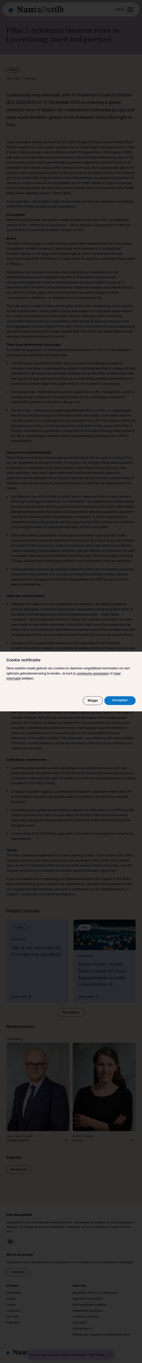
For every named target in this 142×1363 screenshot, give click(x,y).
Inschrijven (18, 1272)
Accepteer (120, 700)
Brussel (11, 1299)
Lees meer (22, 996)
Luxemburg (13, 1311)
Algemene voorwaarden (88, 1299)
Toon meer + (71, 1012)
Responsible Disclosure (87, 1311)
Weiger (93, 701)
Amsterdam (13, 1293)
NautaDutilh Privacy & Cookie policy (95, 1293)
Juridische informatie (86, 1317)
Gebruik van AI (82, 1329)
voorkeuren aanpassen (92, 674)
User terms (80, 1323)
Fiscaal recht (18, 1169)
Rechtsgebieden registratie (90, 1305)
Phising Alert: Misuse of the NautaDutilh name (101, 1335)
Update (13, 70)
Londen (11, 1305)
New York (12, 1317)
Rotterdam (13, 1323)
